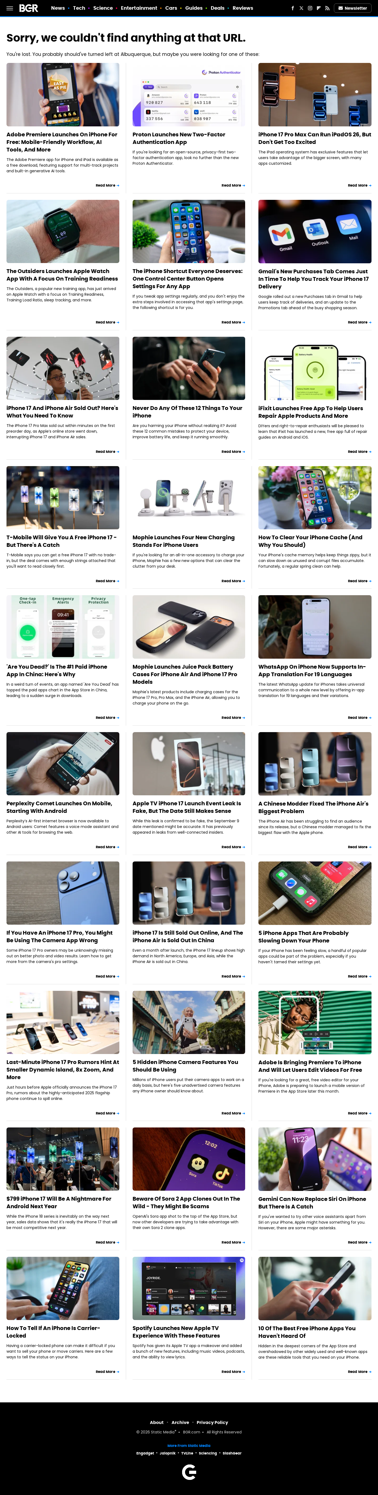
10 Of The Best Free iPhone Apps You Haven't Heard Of (307, 1332)
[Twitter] (301, 8)
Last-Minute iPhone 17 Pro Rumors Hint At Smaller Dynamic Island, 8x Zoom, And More (62, 1070)
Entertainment (139, 8)
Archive (180, 1422)
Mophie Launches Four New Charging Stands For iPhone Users (184, 541)
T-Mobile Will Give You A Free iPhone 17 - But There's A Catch (61, 541)
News (58, 8)
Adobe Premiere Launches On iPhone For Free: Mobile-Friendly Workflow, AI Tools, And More (61, 142)
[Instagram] (310, 8)
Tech (79, 8)
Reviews (243, 8)
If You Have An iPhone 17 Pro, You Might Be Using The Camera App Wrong (59, 936)
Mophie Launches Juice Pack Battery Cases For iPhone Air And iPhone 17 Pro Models (185, 674)
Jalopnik (168, 1453)
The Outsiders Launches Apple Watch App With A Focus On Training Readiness (62, 275)
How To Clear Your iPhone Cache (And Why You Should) (310, 541)
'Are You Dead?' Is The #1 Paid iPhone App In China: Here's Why (56, 670)
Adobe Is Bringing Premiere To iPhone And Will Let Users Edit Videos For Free (310, 1066)
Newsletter (352, 8)
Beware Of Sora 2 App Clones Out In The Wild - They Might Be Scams (186, 1202)
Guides (194, 8)
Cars (171, 8)
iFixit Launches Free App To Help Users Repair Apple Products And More (310, 412)
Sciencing (208, 1453)
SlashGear (232, 1453)
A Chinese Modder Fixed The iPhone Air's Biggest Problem (313, 807)
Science (103, 8)
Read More (105, 185)
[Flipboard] (319, 8)
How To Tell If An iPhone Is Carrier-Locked (53, 1332)
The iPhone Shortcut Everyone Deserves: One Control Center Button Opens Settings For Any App (188, 279)
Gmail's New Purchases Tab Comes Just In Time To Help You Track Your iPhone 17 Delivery (313, 279)
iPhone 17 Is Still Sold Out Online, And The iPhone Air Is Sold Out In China (188, 936)
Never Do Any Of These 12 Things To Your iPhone (187, 412)
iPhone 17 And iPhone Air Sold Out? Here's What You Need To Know (62, 412)
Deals (218, 8)
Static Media (163, 1432)
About (157, 1422)
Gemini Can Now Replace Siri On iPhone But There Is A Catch (312, 1203)
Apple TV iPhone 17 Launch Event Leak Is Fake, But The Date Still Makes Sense (187, 807)
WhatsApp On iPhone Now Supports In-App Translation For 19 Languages (312, 670)
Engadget (145, 1453)
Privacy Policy (212, 1422)
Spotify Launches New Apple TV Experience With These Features (176, 1332)
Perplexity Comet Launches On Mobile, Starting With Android (59, 807)
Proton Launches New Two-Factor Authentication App (179, 138)
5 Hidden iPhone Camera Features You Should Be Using (185, 1066)
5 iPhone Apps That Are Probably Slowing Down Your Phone (303, 937)
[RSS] (327, 8)
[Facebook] (293, 8)
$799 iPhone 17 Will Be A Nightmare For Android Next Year (58, 1202)
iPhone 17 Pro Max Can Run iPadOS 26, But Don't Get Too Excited (314, 138)
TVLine (187, 1453)
